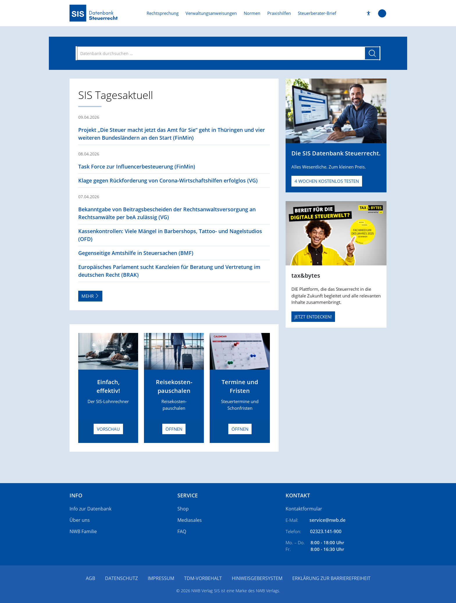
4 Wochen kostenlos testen (327, 181)
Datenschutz (121, 578)
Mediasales (189, 520)
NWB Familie (83, 531)
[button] (368, 13)
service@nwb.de (327, 520)
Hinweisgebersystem (257, 578)
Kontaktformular (304, 509)
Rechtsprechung (163, 13)
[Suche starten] (372, 53)
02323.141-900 (325, 531)
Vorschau (108, 429)
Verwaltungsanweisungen (211, 13)
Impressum (161, 578)
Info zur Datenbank (90, 509)
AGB (90, 578)
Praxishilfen (279, 13)
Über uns (80, 520)
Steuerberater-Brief (317, 13)
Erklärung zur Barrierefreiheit (331, 578)
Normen (252, 13)
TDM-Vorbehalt (203, 578)
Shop (183, 509)
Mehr (90, 296)
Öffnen (173, 429)
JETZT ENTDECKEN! (313, 317)
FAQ (181, 531)
